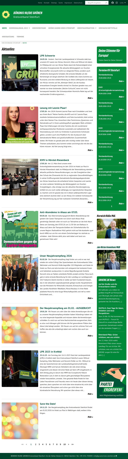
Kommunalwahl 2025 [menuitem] (18, 28)
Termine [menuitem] (20, 36)
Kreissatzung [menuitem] (8, 36)
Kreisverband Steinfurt (11, 43)
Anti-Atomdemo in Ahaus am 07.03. (60, 212)
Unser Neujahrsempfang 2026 (57, 255)
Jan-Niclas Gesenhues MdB (110, 255)
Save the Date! (48, 403)
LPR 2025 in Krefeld (52, 351)
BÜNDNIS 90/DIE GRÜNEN (29, 13)
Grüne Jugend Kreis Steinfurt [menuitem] (61, 28)
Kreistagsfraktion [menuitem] (85, 28)
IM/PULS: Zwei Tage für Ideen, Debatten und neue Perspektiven (110, 319)
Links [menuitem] (122, 3)
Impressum (68, 3)
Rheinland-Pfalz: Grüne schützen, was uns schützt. (110, 344)
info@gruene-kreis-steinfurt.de (104, 456)
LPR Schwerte (48, 55)
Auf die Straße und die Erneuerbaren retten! (109, 293)
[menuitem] (40, 2)
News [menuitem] (4, 28)
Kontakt (46, 3)
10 (64, 444)
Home (40, 3)
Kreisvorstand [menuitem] (39, 28)
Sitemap (54, 3)
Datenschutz (78, 3)
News (25, 43)
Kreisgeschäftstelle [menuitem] (108, 28)
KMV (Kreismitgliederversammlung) (112, 90)
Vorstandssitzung (106, 74)
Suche (61, 3)
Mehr (90, 98)
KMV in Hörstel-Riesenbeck (55, 160)
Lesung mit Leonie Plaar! (54, 108)
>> (72, 444)
